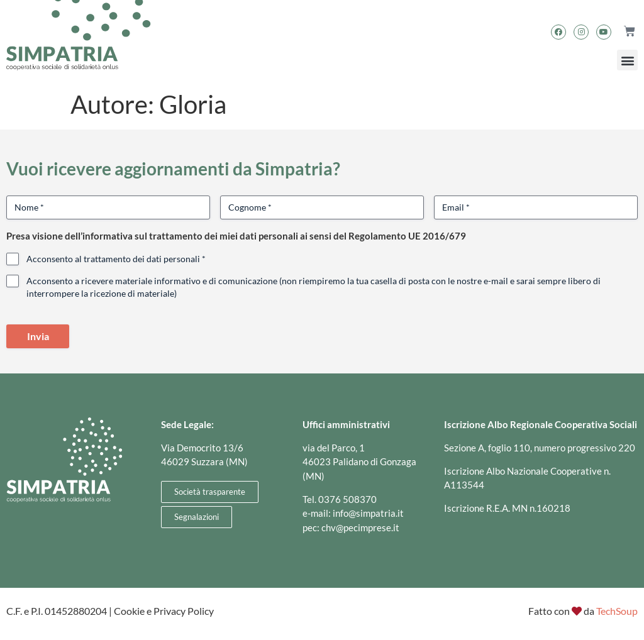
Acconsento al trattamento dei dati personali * (116, 258)
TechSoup (617, 611)
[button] (627, 60)
